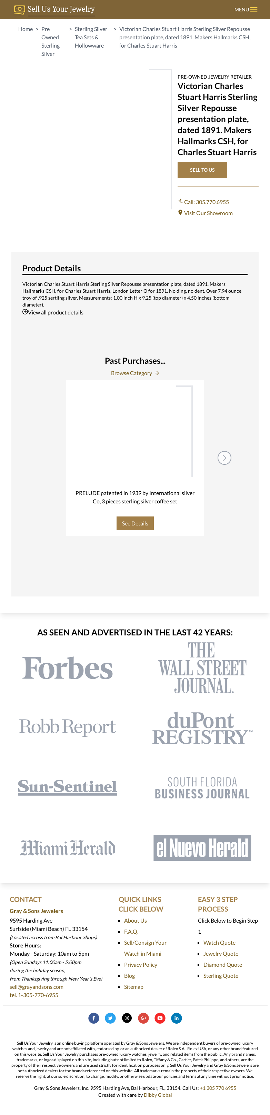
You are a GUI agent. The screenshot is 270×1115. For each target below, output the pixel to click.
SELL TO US (202, 170)
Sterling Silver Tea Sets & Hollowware (91, 37)
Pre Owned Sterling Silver (50, 41)
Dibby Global (158, 1095)
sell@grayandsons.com (36, 986)
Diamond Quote (222, 964)
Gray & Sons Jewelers (36, 910)
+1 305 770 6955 (218, 1088)
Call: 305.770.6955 (203, 202)
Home (25, 29)
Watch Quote (219, 942)
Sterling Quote (220, 975)
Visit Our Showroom (205, 213)
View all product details (52, 312)
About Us (135, 920)
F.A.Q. (131, 931)
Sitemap (133, 986)
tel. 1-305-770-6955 (34, 995)
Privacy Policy (140, 964)
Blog (129, 975)
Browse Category (135, 373)
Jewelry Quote (220, 953)
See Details (135, 523)
